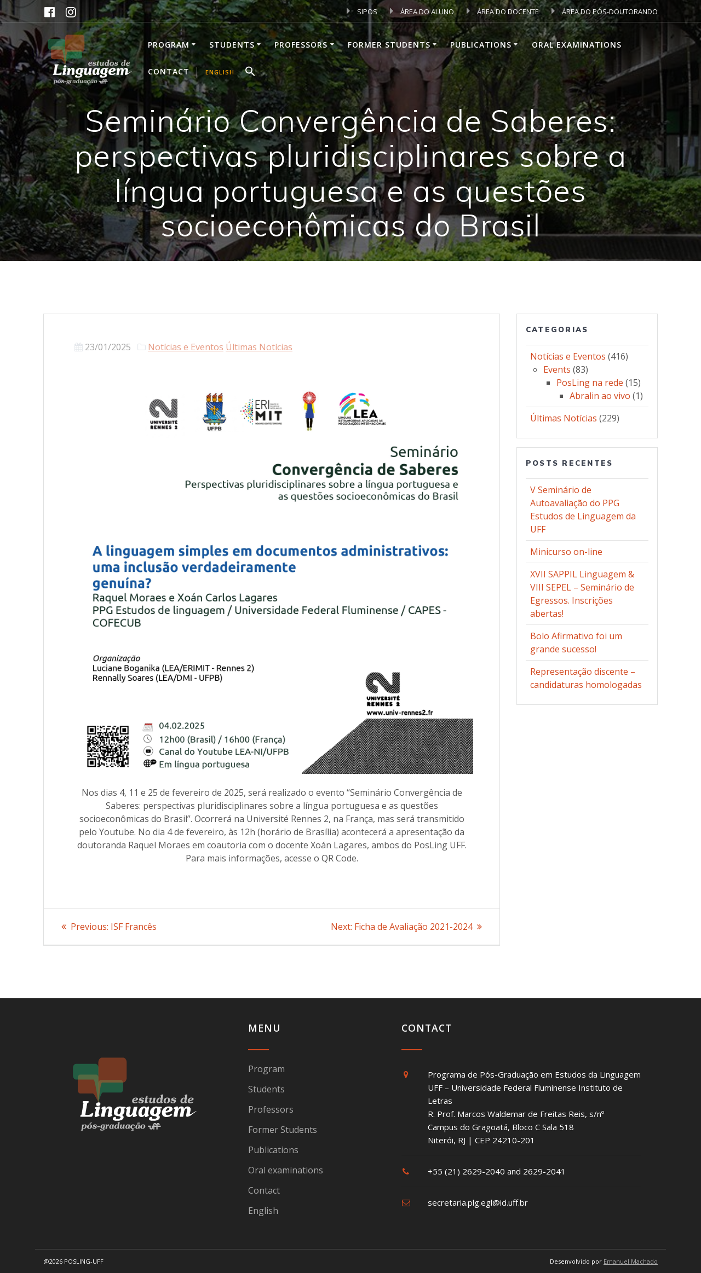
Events (557, 369)
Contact (168, 71)
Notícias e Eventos (185, 347)
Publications (481, 44)
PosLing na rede (589, 383)
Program (168, 44)
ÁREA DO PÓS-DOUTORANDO (604, 11)
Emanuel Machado (631, 1261)
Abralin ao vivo (600, 396)
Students (232, 44)
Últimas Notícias (259, 347)
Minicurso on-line (566, 552)
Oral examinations (577, 44)
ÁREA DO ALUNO (422, 11)
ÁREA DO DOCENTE (503, 11)
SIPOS (362, 11)
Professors (300, 44)
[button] (250, 73)
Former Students (389, 44)
